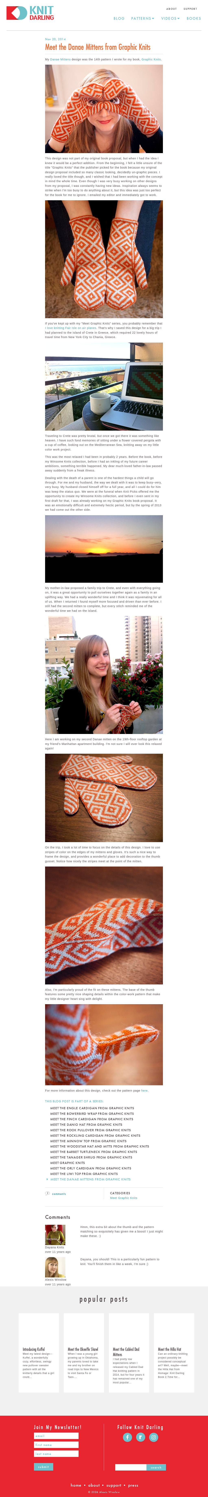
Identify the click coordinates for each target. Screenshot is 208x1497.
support (113, 1485)
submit (43, 1467)
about (94, 1485)
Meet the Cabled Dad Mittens (126, 1352)
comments (55, 1194)
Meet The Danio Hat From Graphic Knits (86, 1124)
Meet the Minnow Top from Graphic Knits (88, 1141)
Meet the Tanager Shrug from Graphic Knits (91, 1157)
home (76, 1485)
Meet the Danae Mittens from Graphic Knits (90, 1179)
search (156, 1467)
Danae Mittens (60, 59)
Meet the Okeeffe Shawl (83, 1349)
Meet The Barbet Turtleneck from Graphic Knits (93, 1152)
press (133, 1485)
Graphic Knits (151, 59)
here (144, 1090)
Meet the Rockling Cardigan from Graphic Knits (95, 1135)
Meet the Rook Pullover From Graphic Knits (90, 1130)
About (171, 9)
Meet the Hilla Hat (169, 1349)
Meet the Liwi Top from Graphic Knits (84, 1174)
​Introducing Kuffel (34, 1349)
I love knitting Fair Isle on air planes (70, 328)
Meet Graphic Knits (67, 1163)
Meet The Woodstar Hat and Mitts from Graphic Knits (99, 1146)
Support (190, 9)
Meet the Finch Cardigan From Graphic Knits (91, 1119)
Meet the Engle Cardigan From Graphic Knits (92, 1108)
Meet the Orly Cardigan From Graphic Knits (90, 1168)
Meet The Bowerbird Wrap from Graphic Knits (92, 1114)
